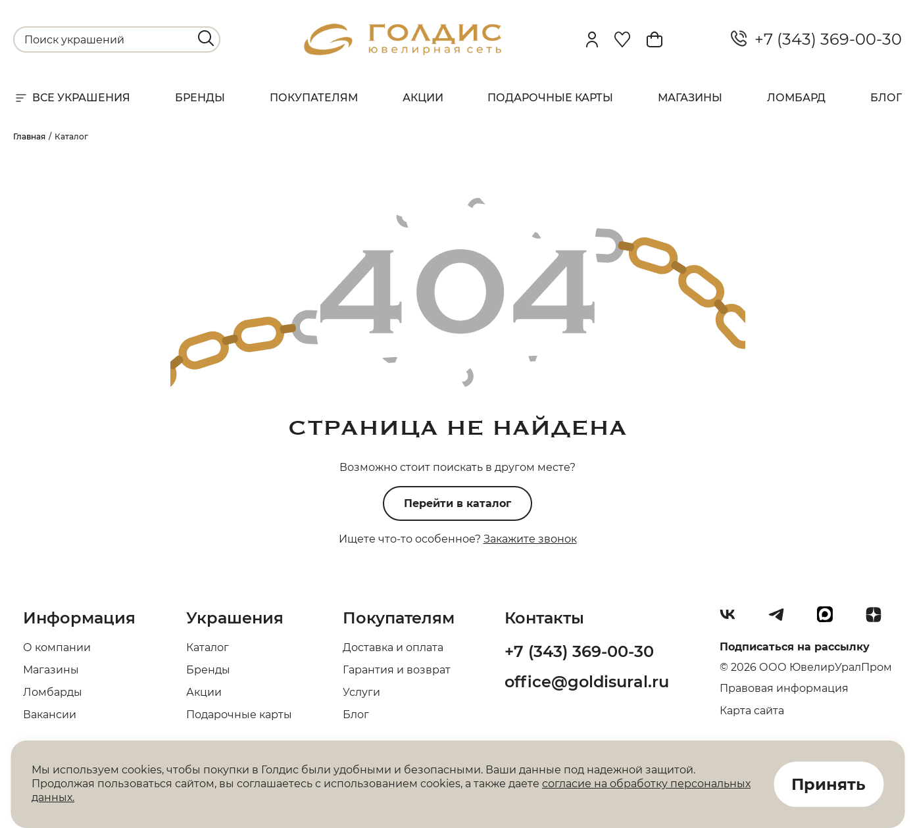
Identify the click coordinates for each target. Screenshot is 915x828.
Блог (886, 97)
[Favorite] (622, 39)
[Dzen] (879, 619)
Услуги (361, 692)
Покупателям (314, 97)
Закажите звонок (530, 539)
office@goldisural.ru (587, 681)
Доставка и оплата (393, 647)
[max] (830, 619)
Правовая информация (784, 688)
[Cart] (654, 39)
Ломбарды (52, 692)
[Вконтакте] (733, 619)
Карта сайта (752, 710)
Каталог (207, 647)
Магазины (690, 97)
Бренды (200, 97)
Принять (828, 784)
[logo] (402, 51)
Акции (423, 97)
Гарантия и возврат (397, 670)
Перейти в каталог (457, 503)
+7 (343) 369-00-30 (816, 39)
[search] (206, 38)
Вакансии (49, 714)
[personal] (592, 39)
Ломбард (796, 97)
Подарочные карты (550, 97)
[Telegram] (781, 619)
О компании (57, 647)
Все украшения (71, 98)
